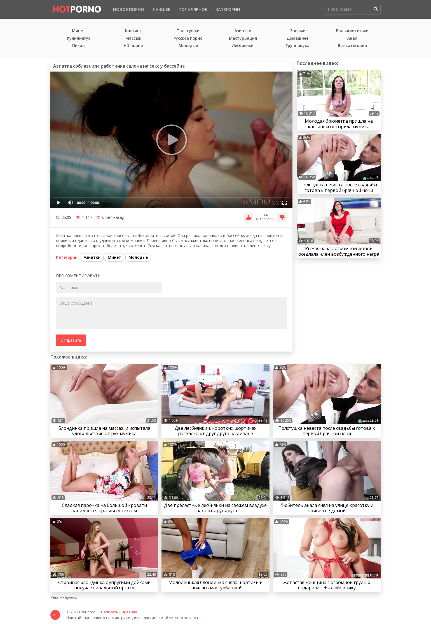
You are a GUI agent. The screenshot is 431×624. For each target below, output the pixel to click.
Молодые (188, 45)
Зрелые (297, 31)
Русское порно (188, 38)
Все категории (352, 45)
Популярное (193, 9)
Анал (352, 38)
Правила (129, 612)
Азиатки (243, 31)
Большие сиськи (352, 31)
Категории (228, 9)
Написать (109, 612)
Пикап (78, 45)
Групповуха (298, 45)
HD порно (133, 45)
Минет (78, 31)
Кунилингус (78, 38)
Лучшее (161, 9)
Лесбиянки (243, 45)
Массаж (133, 38)
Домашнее (297, 38)
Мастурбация (243, 38)
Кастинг (133, 31)
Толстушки (188, 31)
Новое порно (128, 9)
